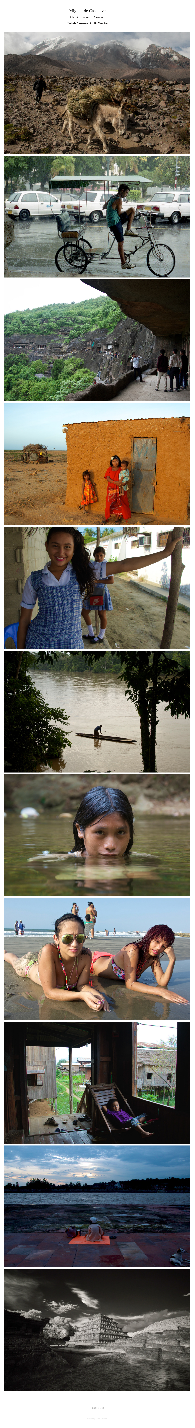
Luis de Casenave (77, 23)
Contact (99, 17)
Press (86, 17)
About (73, 17)
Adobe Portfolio (101, 1419)
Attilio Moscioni (99, 23)
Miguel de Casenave (88, 10)
